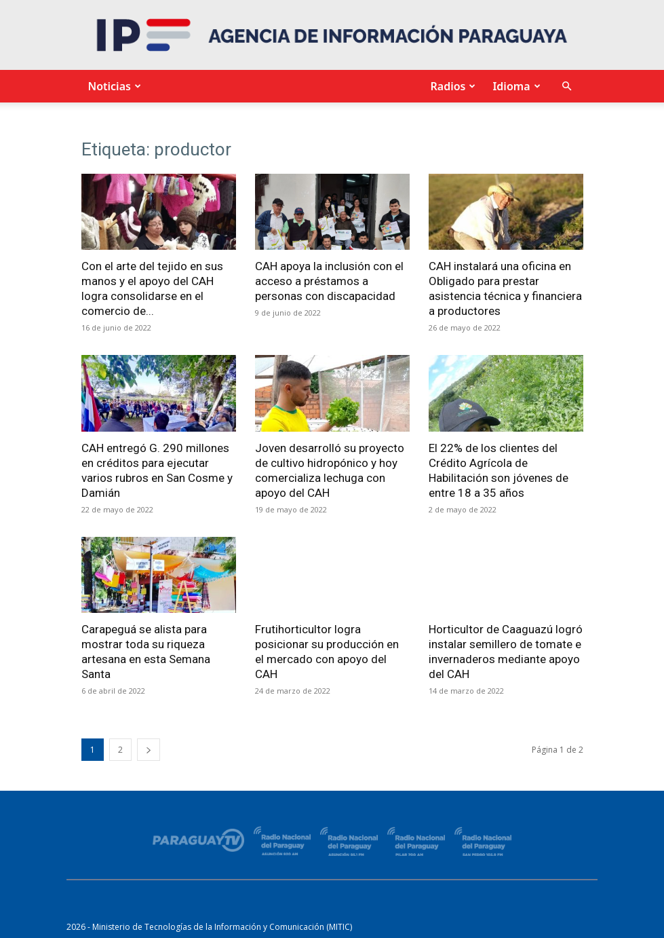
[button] (567, 86)
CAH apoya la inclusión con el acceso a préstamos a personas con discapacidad (329, 281)
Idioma (514, 86)
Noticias (113, 86)
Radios (451, 86)
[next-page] (148, 749)
